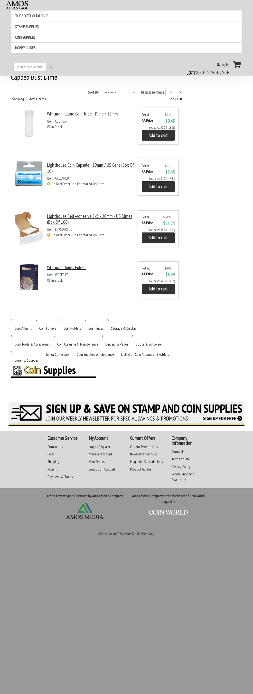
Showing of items (29, 98)
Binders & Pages (116, 344)
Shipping (53, 461)
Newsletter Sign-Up (143, 454)
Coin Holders (72, 328)
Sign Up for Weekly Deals (207, 72)
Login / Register (99, 446)
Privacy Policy (180, 466)
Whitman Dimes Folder (66, 267)
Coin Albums (23, 328)
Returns (52, 469)
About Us (177, 451)
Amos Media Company (138, 533)
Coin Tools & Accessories (32, 344)
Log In (223, 64)
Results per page (152, 92)
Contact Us (55, 446)
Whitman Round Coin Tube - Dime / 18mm (82, 114)
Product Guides (140, 469)
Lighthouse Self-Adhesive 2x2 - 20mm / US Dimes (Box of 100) (89, 219)
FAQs (51, 454)
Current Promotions (144, 446)
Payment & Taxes (60, 476)
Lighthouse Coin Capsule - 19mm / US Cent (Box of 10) (90, 168)
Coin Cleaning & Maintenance (77, 344)
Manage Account (100, 454)
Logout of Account (102, 469)
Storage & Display (123, 328)
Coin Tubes (96, 328)
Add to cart (158, 135)
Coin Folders (47, 328)
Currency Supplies (27, 360)
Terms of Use (180, 458)
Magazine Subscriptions (146, 461)
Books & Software (149, 344)
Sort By (93, 92)
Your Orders (97, 461)
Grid (171, 98)
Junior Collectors (57, 354)
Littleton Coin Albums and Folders (145, 354)
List (179, 98)
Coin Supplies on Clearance (95, 354)
